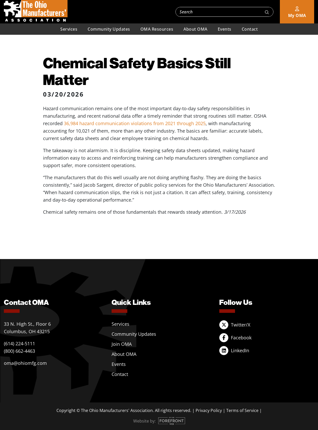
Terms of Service (242, 410)
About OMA (195, 29)
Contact (250, 29)
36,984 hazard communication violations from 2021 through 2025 (135, 123)
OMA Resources (156, 29)
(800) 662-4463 (19, 351)
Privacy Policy (209, 410)
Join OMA (122, 344)
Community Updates (109, 29)
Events (224, 29)
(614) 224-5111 (19, 343)
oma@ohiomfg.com (25, 363)
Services (68, 29)
